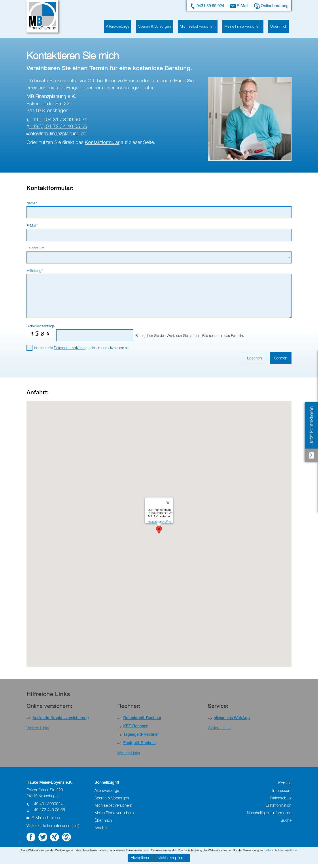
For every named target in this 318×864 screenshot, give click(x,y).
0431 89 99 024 (210, 5)
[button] (159, 530)
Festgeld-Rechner (139, 743)
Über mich (278, 26)
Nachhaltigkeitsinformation (269, 812)
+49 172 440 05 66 (48, 809)
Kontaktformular (102, 142)
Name (31, 203)
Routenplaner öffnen (160, 521)
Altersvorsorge (117, 26)
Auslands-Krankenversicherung (60, 718)
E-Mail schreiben (46, 817)
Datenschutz (281, 798)
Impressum (282, 790)
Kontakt (285, 783)
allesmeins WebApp (232, 718)
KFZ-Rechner (135, 726)
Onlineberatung (274, 5)
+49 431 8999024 (47, 803)
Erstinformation (279, 805)
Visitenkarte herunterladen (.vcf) (52, 825)
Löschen (254, 358)
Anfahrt (101, 828)
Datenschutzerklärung (70, 348)
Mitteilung (34, 270)
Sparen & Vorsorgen (154, 26)
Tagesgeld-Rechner (141, 735)
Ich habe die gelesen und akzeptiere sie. (82, 348)
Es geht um (35, 248)
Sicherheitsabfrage (40, 326)
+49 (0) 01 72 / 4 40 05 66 (58, 126)
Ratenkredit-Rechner (142, 718)
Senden (280, 358)
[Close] (168, 502)
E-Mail (242, 5)
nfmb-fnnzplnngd (57, 133)
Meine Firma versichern (242, 26)
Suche (286, 820)
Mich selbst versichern (198, 26)
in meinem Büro (167, 80)
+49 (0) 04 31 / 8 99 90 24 (58, 119)
